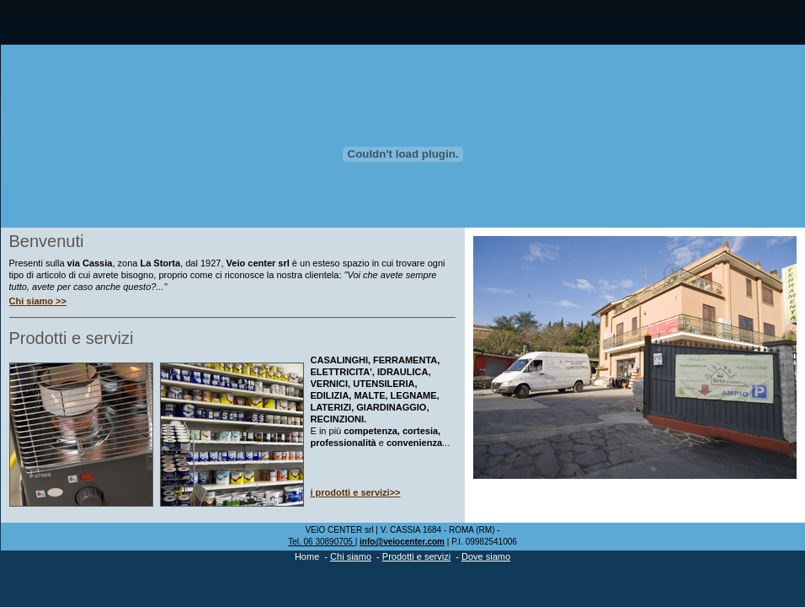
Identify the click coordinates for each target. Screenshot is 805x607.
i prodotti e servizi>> (356, 492)
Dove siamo (485, 556)
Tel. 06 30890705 (321, 541)
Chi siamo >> (38, 301)
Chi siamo (350, 556)
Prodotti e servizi (416, 556)
